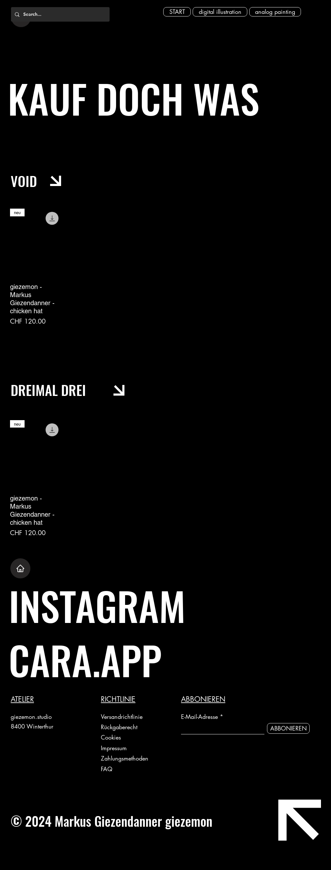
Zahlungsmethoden (125, 758)
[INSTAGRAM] (133, 605)
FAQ (106, 769)
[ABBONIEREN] (288, 728)
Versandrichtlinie (122, 716)
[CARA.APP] (133, 660)
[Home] (20, 568)
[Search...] (59, 14)
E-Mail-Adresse (199, 717)
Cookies (111, 737)
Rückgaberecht (120, 727)
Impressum (114, 748)
